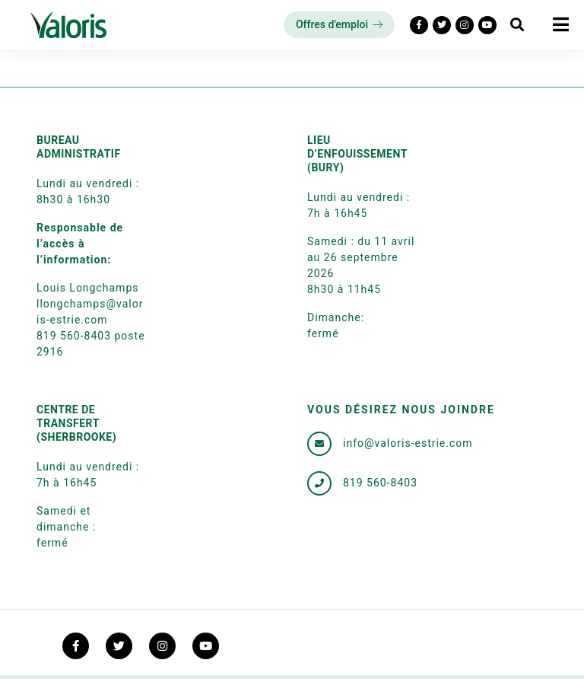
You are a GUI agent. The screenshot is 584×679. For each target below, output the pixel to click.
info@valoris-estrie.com (408, 443)
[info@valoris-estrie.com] (319, 444)
